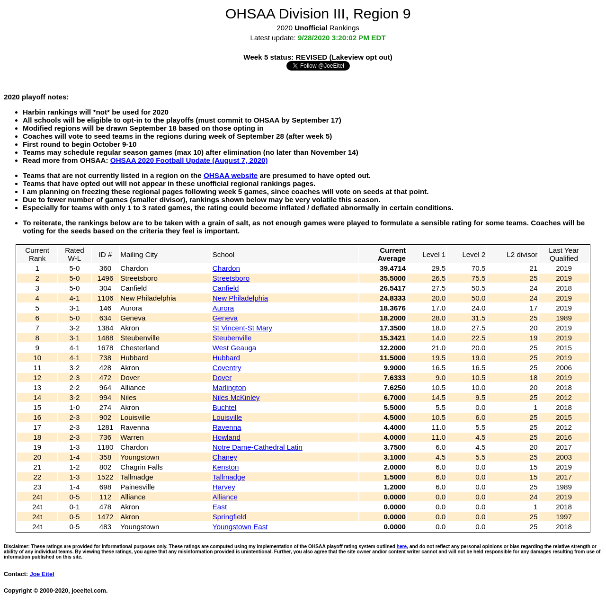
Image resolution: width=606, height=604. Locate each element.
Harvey (224, 487)
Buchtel (225, 407)
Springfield (230, 517)
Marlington (229, 387)
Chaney (225, 457)
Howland (227, 437)
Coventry (227, 368)
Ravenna (227, 427)
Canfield (226, 288)
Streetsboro (231, 278)
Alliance (225, 497)
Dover (222, 377)
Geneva (225, 318)
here (402, 546)
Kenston (226, 467)
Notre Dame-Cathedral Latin (258, 447)
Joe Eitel (42, 574)
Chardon (226, 268)
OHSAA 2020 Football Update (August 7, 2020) (189, 160)
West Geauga (235, 348)
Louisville (227, 417)
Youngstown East (240, 527)
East (220, 507)
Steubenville (232, 338)
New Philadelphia (240, 298)
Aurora (223, 308)
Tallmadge (229, 477)
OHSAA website (231, 175)
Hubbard (226, 358)
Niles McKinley (236, 397)
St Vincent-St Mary (242, 328)
